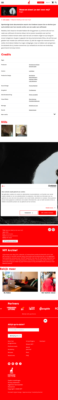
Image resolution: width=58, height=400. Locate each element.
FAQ (27, 355)
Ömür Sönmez (32, 99)
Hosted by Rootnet (37, 392)
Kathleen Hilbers (33, 79)
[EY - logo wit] (24, 308)
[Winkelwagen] (53, 2)
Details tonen (49, 207)
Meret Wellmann (33, 77)
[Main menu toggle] (2, 2)
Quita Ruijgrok (32, 66)
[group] (20, 283)
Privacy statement (14, 382)
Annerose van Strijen (34, 64)
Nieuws (10, 352)
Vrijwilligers (30, 341)
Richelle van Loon (33, 105)
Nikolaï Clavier (32, 110)
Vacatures (11, 355)
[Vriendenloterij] (13, 308)
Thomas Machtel (33, 85)
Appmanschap (27, 392)
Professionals (12, 346)
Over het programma (12, 342)
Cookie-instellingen (14, 380)
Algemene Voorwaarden (15, 385)
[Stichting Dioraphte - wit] (46, 308)
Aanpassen (29, 212)
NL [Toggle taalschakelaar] (48, 2)
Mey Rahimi (32, 75)
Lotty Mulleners (33, 81)
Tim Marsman (32, 90)
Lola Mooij (31, 71)
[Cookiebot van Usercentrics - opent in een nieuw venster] (49, 186)
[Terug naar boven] (45, 321)
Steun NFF (29, 344)
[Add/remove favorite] (53, 229)
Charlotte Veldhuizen (34, 101)
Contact (42, 341)
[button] (52, 284)
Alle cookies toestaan (47, 212)
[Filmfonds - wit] (33, 308)
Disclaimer (11, 387)
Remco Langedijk (33, 94)
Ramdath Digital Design (15, 392)
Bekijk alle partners (29, 314)
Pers (27, 352)
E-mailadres (23, 328)
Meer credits (28, 114)
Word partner (28, 348)
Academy (11, 349)
